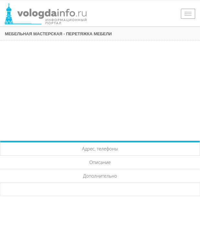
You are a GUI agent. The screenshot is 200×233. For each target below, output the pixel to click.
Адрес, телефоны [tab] (100, 149)
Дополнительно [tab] (100, 176)
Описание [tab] (100, 162)
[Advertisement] (100, 89)
